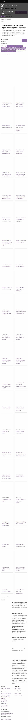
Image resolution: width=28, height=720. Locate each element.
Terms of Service (18, 691)
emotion (17, 151)
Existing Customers (5, 714)
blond (17, 127)
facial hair (4, 339)
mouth (21, 129)
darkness (22, 219)
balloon (19, 429)
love (7, 104)
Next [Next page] (8, 53)
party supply (18, 433)
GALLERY (3, 8)
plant (20, 410)
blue (17, 475)
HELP (2, 13)
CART (3, 16)
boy (8, 172)
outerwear (10, 264)
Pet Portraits (3, 690)
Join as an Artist (4, 706)
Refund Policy (18, 693)
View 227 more (19, 51)
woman (6, 150)
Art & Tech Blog (18, 695)
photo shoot (18, 311)
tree (2, 127)
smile (10, 103)
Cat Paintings (4, 701)
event (10, 287)
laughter (6, 337)
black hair (18, 568)
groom (5, 264)
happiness (4, 106)
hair (16, 125)
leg (19, 127)
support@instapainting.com (7, 713)
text (2, 544)
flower (19, 407)
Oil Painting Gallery (5, 688)
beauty (20, 150)
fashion (21, 151)
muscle (8, 125)
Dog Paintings (4, 700)
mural (22, 433)
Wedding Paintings (5, 695)
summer (8, 106)
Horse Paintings (4, 703)
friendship (4, 287)
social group (7, 217)
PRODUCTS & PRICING (7, 11)
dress (7, 522)
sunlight (7, 523)
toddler (5, 172)
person (3, 589)
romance (17, 172)
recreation (4, 198)
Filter (24, 40)
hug (24, 174)
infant (6, 174)
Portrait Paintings (5, 691)
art (18, 431)
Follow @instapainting (6, 719)
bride (3, 103)
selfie (3, 337)
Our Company (18, 688)
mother (23, 195)
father (21, 593)
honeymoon (21, 104)
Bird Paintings (4, 705)
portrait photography (20, 175)
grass (10, 195)
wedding (3, 104)
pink (17, 407)
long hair (22, 476)
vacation (5, 127)
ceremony (6, 103)
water (22, 407)
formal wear (4, 242)
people (17, 103)
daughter (3, 153)
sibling (21, 198)
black (17, 150)
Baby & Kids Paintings (6, 693)
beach (7, 310)
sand (10, 313)
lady (16, 217)
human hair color (21, 125)
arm (6, 125)
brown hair (23, 311)
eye (2, 478)
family (17, 106)
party (10, 289)
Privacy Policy (18, 690)
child (10, 150)
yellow (3, 125)
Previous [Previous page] (4, 53)
